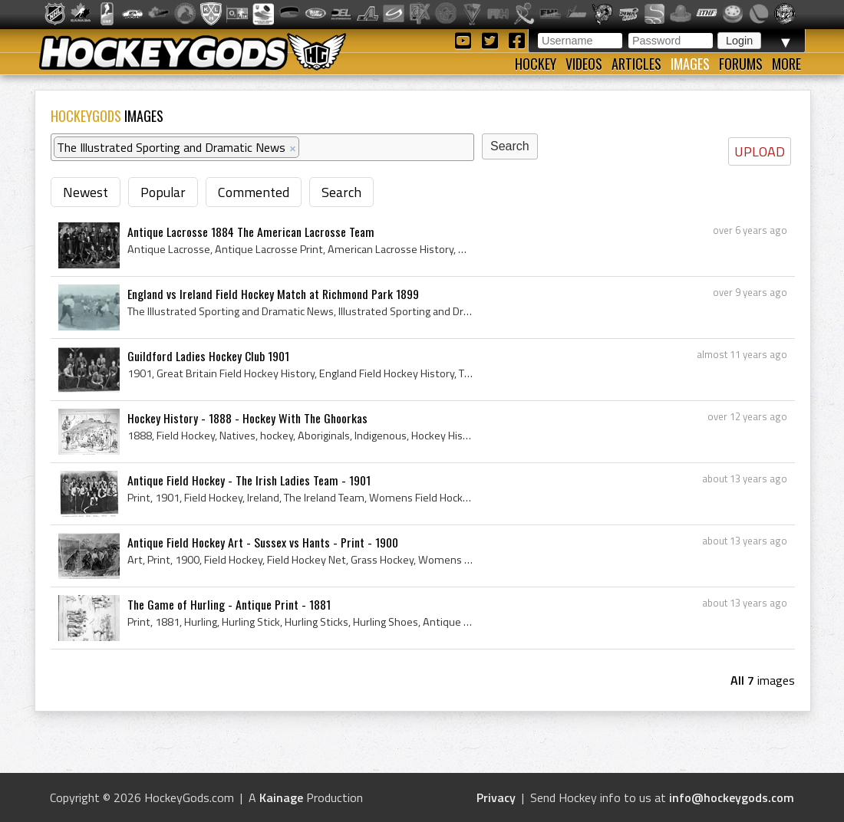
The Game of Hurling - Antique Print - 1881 (229, 604)
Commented (253, 192)
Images (690, 64)
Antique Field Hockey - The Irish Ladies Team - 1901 (249, 480)
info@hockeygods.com (731, 797)
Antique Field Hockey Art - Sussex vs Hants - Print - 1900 (262, 542)
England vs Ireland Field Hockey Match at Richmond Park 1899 (273, 293)
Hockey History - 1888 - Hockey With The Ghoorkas (247, 418)
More (786, 64)
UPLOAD (759, 151)
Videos (583, 64)
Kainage (281, 797)
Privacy (496, 797)
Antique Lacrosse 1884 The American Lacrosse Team (250, 231)
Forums (741, 64)
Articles (636, 64)
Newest (85, 192)
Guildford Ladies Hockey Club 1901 (208, 356)
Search (341, 192)
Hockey (535, 64)
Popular (163, 192)
